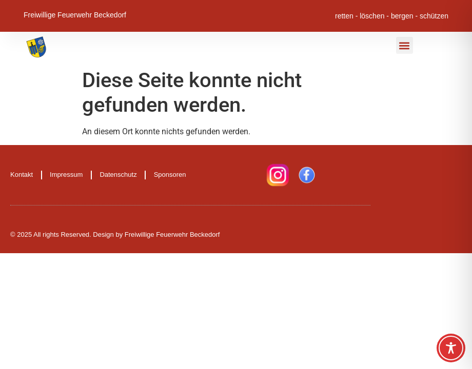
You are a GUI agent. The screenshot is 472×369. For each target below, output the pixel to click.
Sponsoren (170, 174)
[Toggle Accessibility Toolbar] (451, 348)
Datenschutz (118, 174)
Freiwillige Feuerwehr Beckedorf (75, 14)
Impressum (66, 174)
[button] (404, 45)
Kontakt (21, 174)
